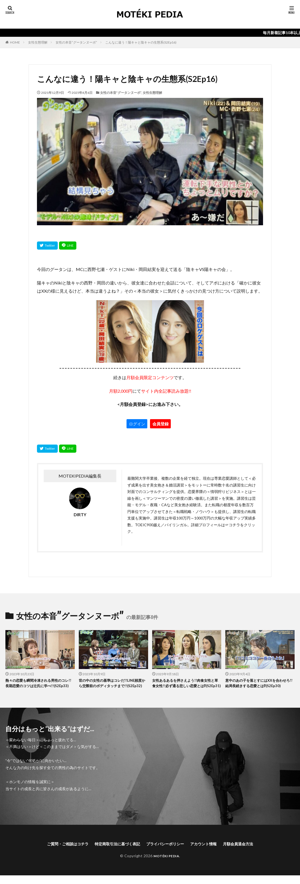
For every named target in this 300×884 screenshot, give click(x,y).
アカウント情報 (210, 851)
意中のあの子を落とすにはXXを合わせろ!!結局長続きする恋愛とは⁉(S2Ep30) (258, 687)
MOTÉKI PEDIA (166, 864)
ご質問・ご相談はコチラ (57, 851)
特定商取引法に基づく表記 (113, 851)
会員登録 (160, 423)
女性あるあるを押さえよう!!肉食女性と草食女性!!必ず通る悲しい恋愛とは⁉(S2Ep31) (186, 687)
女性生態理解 (37, 42)
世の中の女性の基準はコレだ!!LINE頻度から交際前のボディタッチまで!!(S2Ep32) (113, 687)
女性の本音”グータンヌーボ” (76, 42)
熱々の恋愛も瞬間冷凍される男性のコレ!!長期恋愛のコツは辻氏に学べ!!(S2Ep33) (39, 687)
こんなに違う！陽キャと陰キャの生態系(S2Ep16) (140, 42)
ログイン (137, 423)
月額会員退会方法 (248, 851)
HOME (15, 42)
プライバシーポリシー (167, 851)
